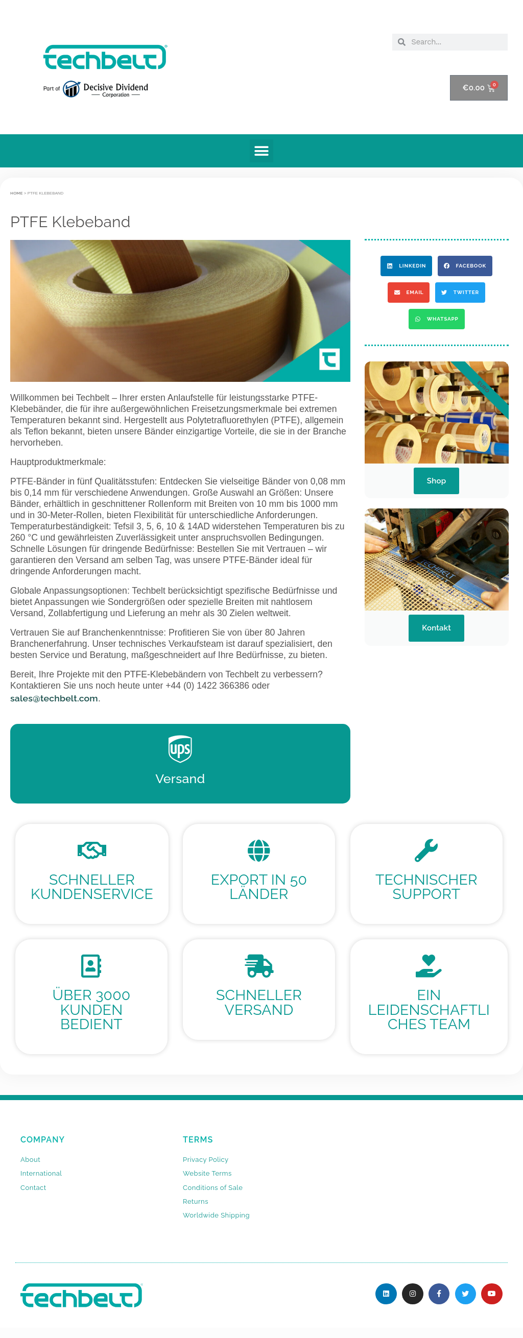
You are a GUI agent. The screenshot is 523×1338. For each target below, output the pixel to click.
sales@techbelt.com (54, 698)
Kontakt (436, 627)
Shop (436, 480)
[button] (261, 150)
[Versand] (180, 749)
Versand (180, 778)
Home (16, 193)
